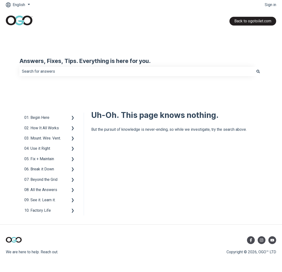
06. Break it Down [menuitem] (39, 169)
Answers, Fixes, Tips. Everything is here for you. (85, 61)
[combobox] (136, 71)
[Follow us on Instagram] (261, 240)
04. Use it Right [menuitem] (37, 148)
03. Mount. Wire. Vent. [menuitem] (42, 138)
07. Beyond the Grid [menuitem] (40, 179)
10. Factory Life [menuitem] (37, 210)
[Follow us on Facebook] (251, 240)
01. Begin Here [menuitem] (36, 117)
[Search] (258, 71)
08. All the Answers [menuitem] (40, 189)
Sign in (270, 4)
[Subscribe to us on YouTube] (272, 240)
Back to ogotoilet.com (252, 21)
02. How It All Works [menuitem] (41, 128)
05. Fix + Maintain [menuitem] (39, 159)
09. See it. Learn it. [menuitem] (39, 200)
